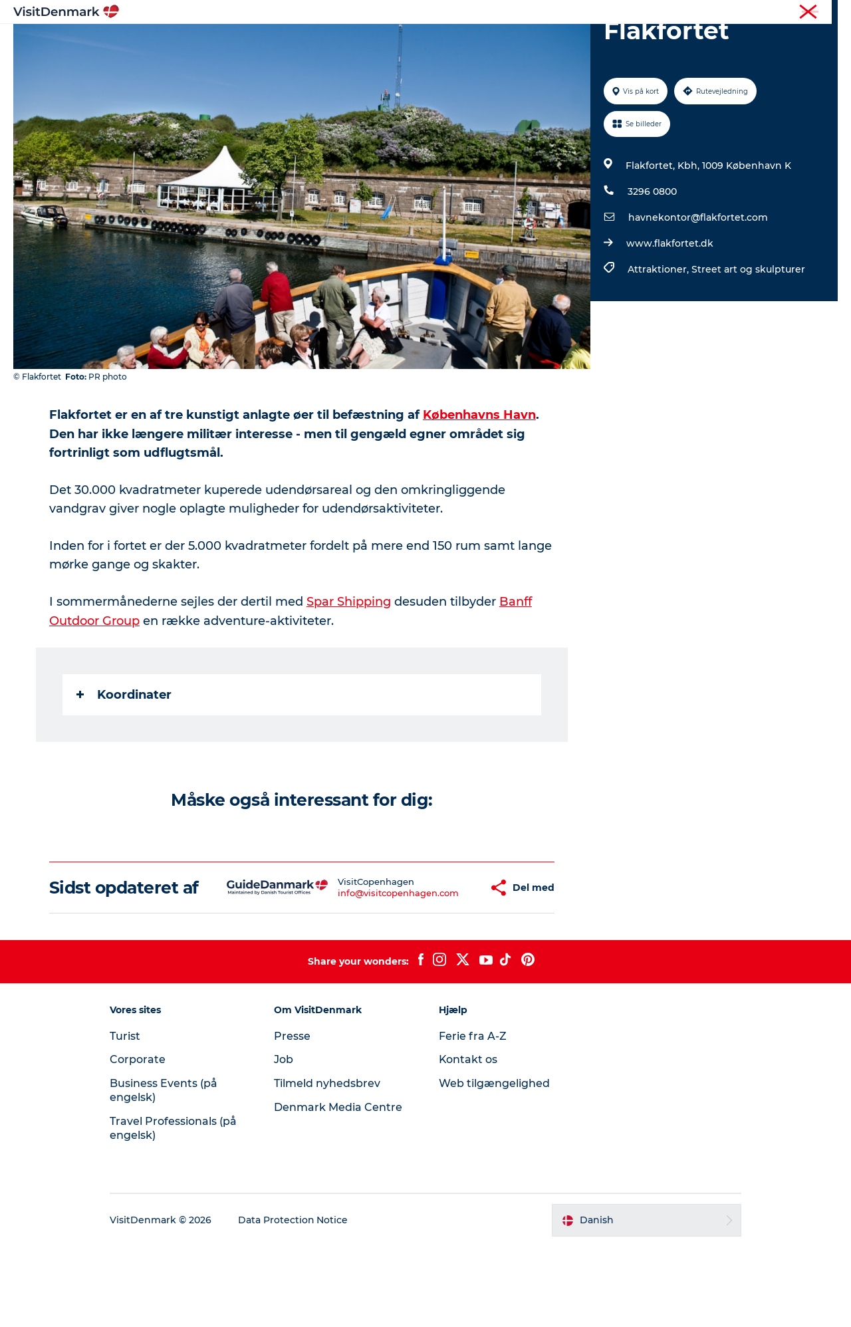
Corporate (818, 12)
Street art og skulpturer (748, 332)
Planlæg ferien (583, 43)
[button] (444, 959)
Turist (774, 12)
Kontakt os (468, 1140)
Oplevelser (417, 43)
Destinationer (337, 43)
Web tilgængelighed (494, 1163)
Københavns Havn (479, 478)
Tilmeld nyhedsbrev (328, 1163)
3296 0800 (652, 255)
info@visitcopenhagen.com (359, 964)
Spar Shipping (348, 664)
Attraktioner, (659, 332)
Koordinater (124, 756)
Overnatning (495, 43)
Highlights (257, 43)
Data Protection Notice (295, 1301)
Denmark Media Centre (339, 1187)
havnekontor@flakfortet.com (698, 281)
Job (285, 1140)
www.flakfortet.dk (669, 306)
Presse (293, 1116)
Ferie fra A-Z (473, 1116)
